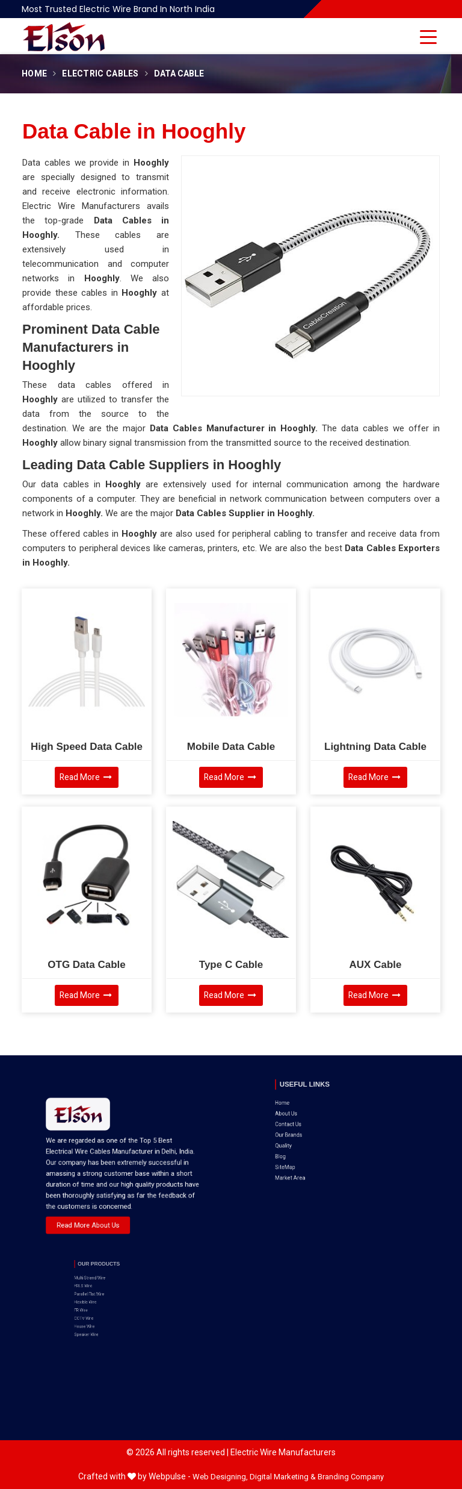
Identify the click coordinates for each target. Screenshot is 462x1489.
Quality (310, 1116)
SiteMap (311, 1127)
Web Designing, (220, 1476)
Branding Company (351, 1476)
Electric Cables (100, 73)
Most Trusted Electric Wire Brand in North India (118, 9)
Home (34, 73)
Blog (308, 1122)
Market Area (313, 1133)
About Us (311, 1099)
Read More (86, 777)
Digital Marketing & (283, 1476)
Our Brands (313, 1111)
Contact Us (312, 1105)
